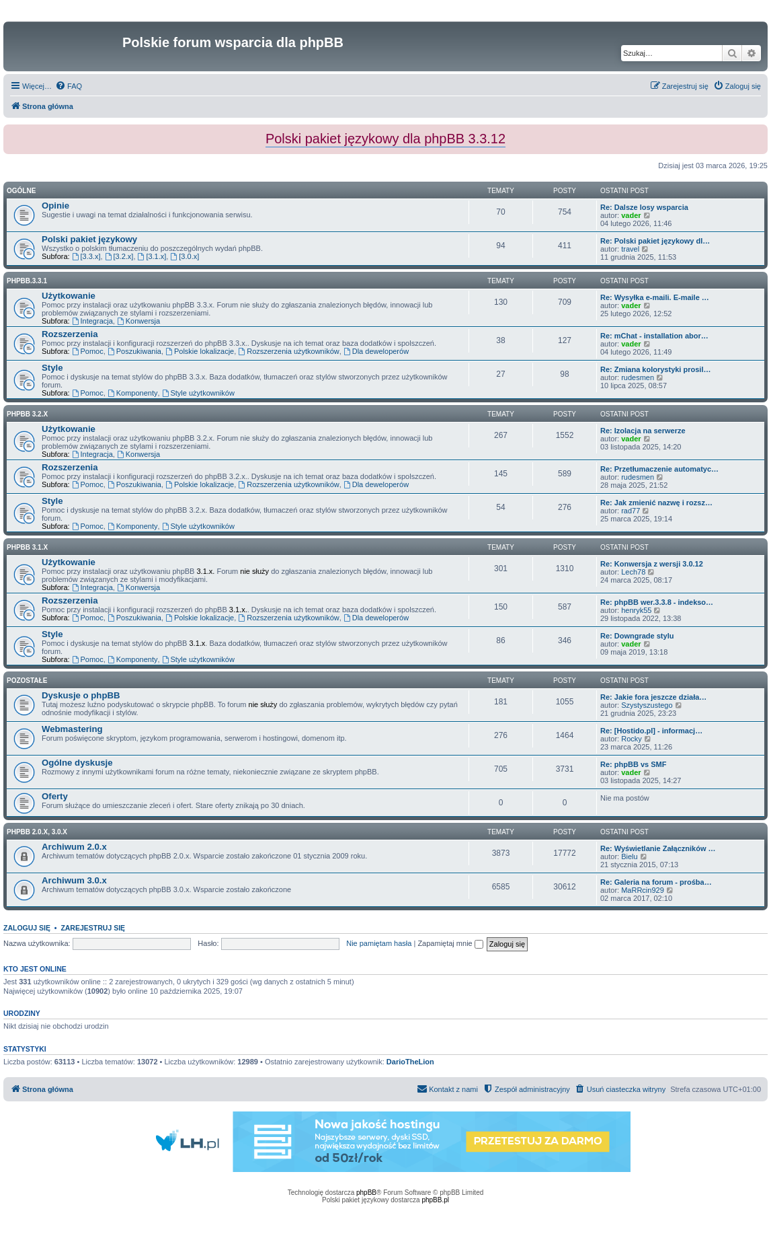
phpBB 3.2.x (27, 414)
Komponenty (133, 393)
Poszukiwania (134, 351)
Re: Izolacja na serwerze (643, 431)
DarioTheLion (410, 1062)
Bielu (629, 856)
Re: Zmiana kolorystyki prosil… (655, 369)
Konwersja (138, 321)
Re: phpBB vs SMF (633, 764)
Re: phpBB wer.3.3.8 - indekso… (656, 602)
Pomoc (88, 351)
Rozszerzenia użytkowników (288, 351)
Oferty (55, 796)
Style (52, 368)
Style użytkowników (198, 393)
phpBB (366, 1192)
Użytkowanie (68, 296)
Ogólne (21, 190)
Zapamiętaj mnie (450, 943)
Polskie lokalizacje (199, 351)
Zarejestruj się (92, 928)
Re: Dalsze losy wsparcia (644, 207)
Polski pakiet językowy (89, 239)
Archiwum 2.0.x (74, 847)
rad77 (630, 511)
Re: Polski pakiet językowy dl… (655, 241)
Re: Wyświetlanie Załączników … (658, 848)
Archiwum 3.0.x (74, 880)
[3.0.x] (184, 256)
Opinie (55, 205)
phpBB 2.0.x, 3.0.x (37, 832)
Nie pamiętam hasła (378, 943)
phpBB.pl (435, 1200)
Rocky (631, 739)
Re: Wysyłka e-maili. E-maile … (654, 297)
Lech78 (633, 572)
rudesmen (637, 377)
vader (631, 215)
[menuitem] (68, 86)
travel (630, 249)
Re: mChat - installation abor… (654, 336)
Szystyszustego (646, 705)
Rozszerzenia (70, 334)
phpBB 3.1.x (27, 547)
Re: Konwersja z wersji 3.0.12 (651, 564)
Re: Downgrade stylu (637, 636)
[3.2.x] (119, 256)
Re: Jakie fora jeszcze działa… (653, 697)
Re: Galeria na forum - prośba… (656, 882)
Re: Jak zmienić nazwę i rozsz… (656, 503)
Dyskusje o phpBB (81, 695)
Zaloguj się (26, 928)
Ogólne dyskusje (77, 763)
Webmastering (72, 729)
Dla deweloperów (376, 351)
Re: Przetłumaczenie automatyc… (659, 469)
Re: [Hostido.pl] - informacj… (651, 731)
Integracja (92, 321)
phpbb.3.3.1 (27, 281)
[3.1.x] (152, 256)
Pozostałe (27, 680)
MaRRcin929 (642, 890)
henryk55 (636, 610)
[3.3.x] (86, 256)
